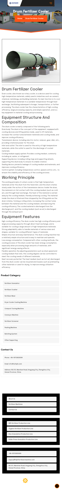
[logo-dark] (13, 3)
